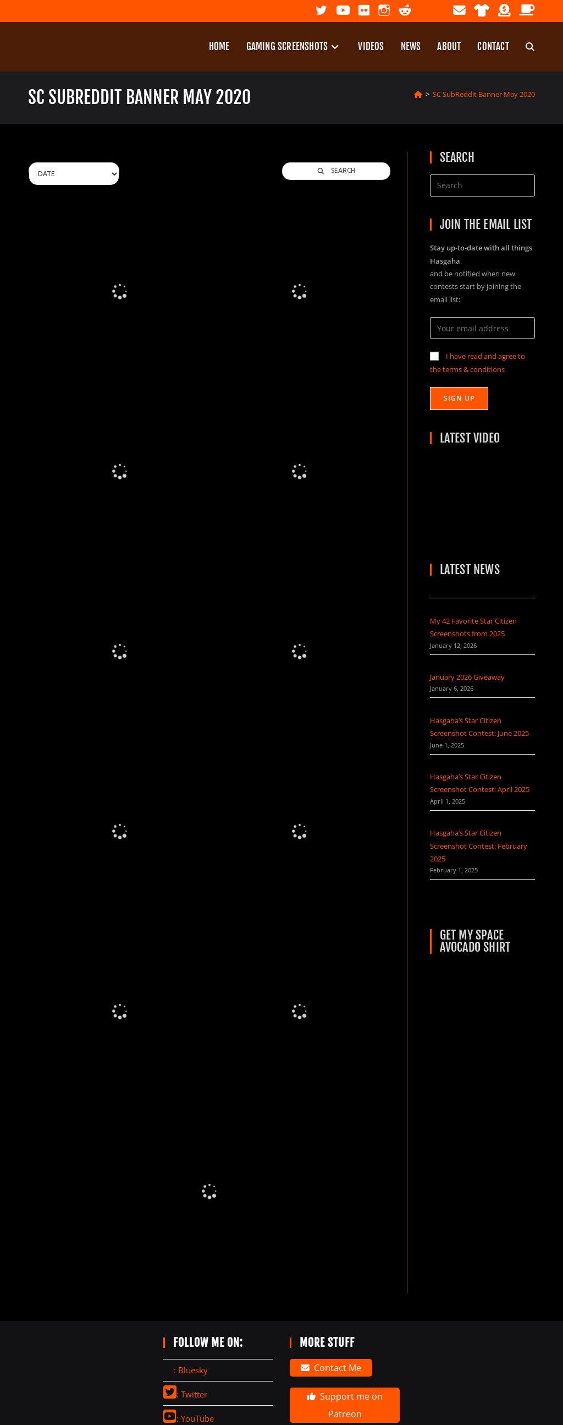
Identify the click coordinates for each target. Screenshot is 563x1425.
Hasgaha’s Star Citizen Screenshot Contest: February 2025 (478, 846)
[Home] (418, 94)
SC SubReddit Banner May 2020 (484, 94)
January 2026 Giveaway (467, 677)
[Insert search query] (482, 185)
